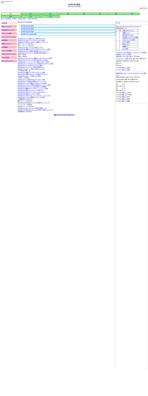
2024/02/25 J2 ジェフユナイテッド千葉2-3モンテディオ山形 (35, 63)
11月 (30, 16)
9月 (132, 13)
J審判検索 (5, 40)
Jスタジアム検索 (7, 50)
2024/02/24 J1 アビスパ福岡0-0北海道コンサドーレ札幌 (34, 85)
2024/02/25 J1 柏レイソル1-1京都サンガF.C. (30, 47)
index (131, 195)
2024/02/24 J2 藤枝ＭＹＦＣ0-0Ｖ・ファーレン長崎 (33, 88)
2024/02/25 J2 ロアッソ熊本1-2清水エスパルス (31, 69)
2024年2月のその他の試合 (29, 34)
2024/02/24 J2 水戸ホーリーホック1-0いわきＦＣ (32, 92)
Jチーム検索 (5, 57)
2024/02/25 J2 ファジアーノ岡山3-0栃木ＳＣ (31, 67)
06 (64, 115)
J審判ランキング (7, 43)
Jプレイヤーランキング (9, 36)
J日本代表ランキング (8, 30)
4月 (50, 13)
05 (62, 115)
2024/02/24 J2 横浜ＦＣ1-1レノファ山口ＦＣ (31, 90)
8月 (116, 13)
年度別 (14, 18)
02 (56, 115)
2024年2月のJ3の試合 (27, 31)
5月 (68, 13)
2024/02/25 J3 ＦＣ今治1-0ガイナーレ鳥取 (30, 65)
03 (58, 115)
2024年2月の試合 (32, 18)
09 (70, 115)
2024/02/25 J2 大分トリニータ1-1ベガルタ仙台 (31, 40)
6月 (84, 13)
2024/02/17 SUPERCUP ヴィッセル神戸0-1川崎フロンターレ (35, 110)
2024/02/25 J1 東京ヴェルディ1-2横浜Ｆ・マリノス (33, 42)
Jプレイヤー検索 (7, 33)
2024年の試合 (22, 18)
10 (72, 115)
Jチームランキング (7, 61)
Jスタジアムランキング (9, 54)
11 (73, 115)
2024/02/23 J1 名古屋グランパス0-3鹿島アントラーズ (33, 102)
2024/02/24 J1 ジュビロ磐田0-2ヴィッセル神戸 (31, 97)
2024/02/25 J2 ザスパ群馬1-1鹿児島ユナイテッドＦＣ (33, 51)
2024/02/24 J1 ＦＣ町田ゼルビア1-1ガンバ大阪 (31, 79)
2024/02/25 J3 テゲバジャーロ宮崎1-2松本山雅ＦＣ (33, 53)
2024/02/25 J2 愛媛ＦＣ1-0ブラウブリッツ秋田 (31, 72)
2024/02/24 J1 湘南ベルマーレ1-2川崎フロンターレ (33, 74)
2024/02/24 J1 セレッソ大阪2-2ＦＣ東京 (29, 76)
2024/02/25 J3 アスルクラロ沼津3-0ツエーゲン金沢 (33, 60)
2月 (11, 13)
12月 (50, 16)
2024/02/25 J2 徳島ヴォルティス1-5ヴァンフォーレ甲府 (34, 49)
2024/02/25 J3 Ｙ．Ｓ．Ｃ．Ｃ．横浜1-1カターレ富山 (33, 61)
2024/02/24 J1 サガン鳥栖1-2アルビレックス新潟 (32, 83)
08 (68, 115)
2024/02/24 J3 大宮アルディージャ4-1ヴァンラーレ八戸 (34, 95)
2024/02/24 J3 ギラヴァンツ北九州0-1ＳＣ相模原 (32, 86)
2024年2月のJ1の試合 (27, 25)
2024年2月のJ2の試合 (27, 28)
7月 (100, 13)
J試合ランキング (7, 26)
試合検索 (8, 18)
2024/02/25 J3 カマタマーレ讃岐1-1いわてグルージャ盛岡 (35, 58)
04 (60, 115)
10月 (10, 16)
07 (66, 115)
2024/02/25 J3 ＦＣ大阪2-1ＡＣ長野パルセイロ (31, 38)
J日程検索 (5, 47)
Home (2, 2)
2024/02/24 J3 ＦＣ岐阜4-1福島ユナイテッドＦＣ (32, 81)
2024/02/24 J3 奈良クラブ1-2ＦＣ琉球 (29, 94)
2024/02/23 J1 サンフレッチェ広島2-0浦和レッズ (32, 108)
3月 (30, 13)
